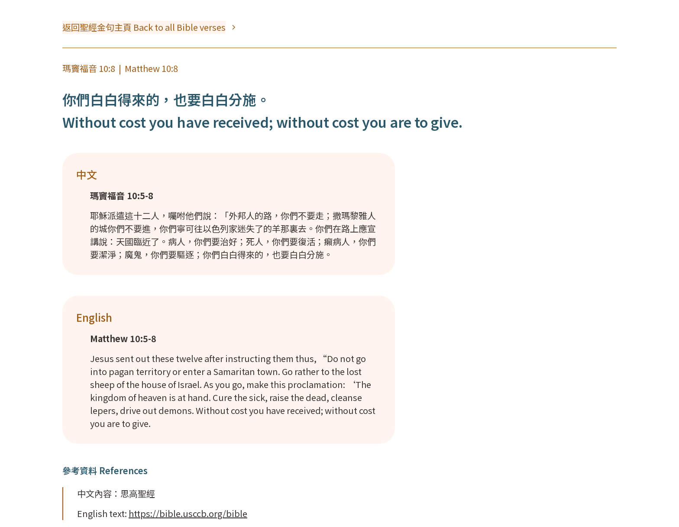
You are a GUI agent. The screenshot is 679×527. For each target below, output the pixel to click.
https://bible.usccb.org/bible (188, 513)
